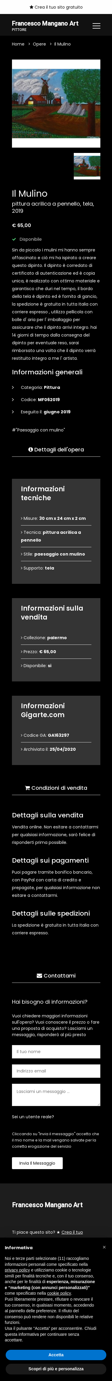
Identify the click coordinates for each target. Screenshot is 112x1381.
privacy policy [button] (17, 1270)
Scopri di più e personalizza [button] (55, 1368)
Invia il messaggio (37, 1163)
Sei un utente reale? (33, 1117)
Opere (39, 44)
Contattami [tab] (56, 976)
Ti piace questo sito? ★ (47, 1236)
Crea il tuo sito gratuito (56, 7)
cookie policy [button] (59, 1293)
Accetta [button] (56, 1354)
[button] (104, 1247)
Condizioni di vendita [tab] (56, 788)
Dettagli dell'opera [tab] (56, 449)
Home (18, 44)
